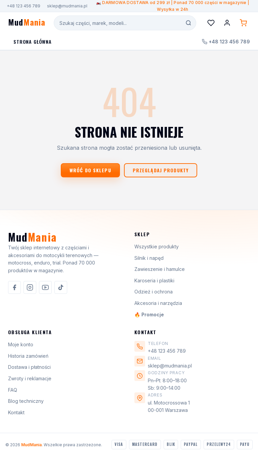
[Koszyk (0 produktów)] (243, 23)
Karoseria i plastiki (154, 280)
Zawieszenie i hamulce (159, 269)
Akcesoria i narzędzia (158, 303)
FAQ (12, 390)
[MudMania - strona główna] (27, 23)
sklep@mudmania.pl (67, 5)
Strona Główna (32, 41)
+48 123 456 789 (23, 5)
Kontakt (16, 412)
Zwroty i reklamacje (29, 378)
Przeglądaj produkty (160, 170)
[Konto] (227, 23)
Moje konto (20, 344)
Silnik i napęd (149, 258)
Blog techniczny (26, 401)
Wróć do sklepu (90, 170)
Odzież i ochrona (153, 291)
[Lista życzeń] (211, 23)
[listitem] (14, 287)
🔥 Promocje (149, 314)
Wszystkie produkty (156, 246)
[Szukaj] (188, 23)
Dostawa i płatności (29, 367)
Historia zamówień (28, 356)
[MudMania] (32, 239)
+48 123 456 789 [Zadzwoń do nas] (226, 41)
